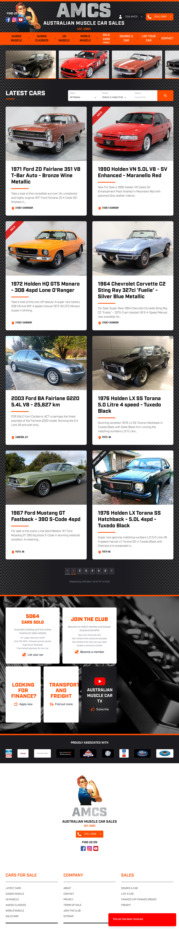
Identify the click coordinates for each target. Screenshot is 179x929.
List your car (149, 38)
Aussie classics (41, 38)
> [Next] (111, 571)
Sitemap (68, 916)
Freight (126, 905)
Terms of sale (72, 905)
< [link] (67, 571)
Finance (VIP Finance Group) (138, 899)
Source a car (126, 38)
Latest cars (13, 888)
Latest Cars (25, 94)
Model (105, 93)
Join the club (72, 911)
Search (138, 93)
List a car (127, 894)
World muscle (85, 38)
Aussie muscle (16, 38)
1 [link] (73, 571)
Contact (167, 38)
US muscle (64, 38)
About (67, 888)
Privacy (68, 899)
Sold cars (106, 39)
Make (72, 93)
